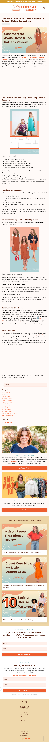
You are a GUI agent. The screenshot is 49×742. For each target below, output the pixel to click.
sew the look (6, 404)
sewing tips (5, 408)
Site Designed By (24, 735)
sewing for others (7, 406)
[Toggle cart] (44, 8)
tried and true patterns (9, 413)
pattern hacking (7, 400)
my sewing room (7, 398)
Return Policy (24, 733)
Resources (24, 723)
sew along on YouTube (38, 335)
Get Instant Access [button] (24, 654)
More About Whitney (24, 468)
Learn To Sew (24, 712)
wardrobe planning (8, 415)
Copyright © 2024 (25, 729)
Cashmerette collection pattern (12, 322)
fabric (3, 394)
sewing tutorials (7, 409)
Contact (24, 725)
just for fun (6, 396)
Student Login (24, 714)
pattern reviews (5, 24)
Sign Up (24, 510)
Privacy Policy (24, 731)
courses (14, 461)
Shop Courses (24, 720)
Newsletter (24, 716)
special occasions (7, 411)
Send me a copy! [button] (24, 690)
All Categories (6, 392)
